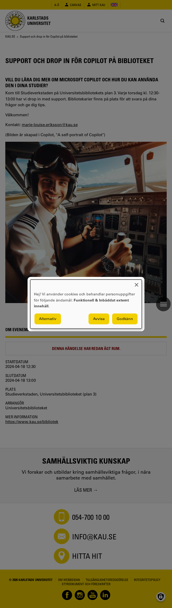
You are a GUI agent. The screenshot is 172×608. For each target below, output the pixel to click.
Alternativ (47, 318)
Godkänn (125, 318)
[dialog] (86, 304)
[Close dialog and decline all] (136, 282)
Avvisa (99, 318)
